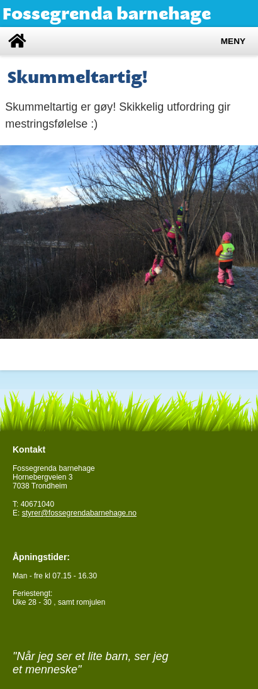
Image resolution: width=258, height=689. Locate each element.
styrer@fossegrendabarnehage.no (79, 513)
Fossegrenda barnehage (107, 14)
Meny (233, 41)
